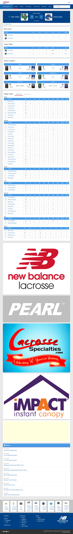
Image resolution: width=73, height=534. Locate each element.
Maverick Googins (12, 199)
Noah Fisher (10, 117)
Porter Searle (11, 136)
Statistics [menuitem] (24, 521)
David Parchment (12, 159)
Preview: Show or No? (9, 485)
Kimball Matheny (11, 161)
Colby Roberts (11, 131)
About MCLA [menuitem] (41, 521)
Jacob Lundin (11, 127)
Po (39, 99)
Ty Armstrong (11, 129)
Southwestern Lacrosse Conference (52, 508)
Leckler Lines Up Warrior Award (11, 494)
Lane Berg (10, 163)
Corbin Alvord (11, 150)
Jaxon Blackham (11, 187)
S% (66, 47)
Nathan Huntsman (12, 124)
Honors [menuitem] (23, 524)
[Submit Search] (54, 6)
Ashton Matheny (11, 152)
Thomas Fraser (11, 232)
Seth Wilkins (10, 206)
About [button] (50, 6)
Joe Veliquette (11, 197)
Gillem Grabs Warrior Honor (10, 475)
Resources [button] (44, 6)
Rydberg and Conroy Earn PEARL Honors (14, 465)
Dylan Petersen (11, 235)
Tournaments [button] (37, 6)
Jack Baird (10, 208)
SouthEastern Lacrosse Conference (44, 508)
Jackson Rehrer (11, 105)
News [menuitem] (39, 517)
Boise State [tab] (27, 94)
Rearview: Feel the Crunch (10, 480)
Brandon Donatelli (12, 112)
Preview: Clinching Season (10, 450)
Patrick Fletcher (11, 204)
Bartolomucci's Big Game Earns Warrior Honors (15, 470)
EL (25, 99)
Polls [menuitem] (6, 522)
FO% (53, 47)
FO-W (62, 99)
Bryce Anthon (11, 156)
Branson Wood (11, 103)
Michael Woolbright (12, 223)
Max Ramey (10, 213)
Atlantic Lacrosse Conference (7, 508)
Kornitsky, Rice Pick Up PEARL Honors (13, 490)
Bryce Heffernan (11, 185)
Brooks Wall (10, 115)
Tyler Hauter (11, 154)
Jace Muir (10, 134)
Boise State (8, 24)
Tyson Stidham (11, 220)
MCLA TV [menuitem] (24, 522)
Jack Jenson (11, 138)
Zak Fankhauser (11, 110)
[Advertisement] (36, 431)
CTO (58, 99)
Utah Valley (10, 35)
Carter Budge (11, 143)
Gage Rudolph (11, 145)
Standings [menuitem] (7, 520)
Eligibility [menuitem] (24, 519)
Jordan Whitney (11, 189)
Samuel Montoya (12, 211)
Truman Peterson (12, 173)
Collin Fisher (10, 147)
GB (46, 47)
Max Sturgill (10, 230)
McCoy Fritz (10, 202)
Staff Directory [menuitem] (41, 519)
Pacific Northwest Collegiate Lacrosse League (29, 508)
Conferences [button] (28, 6)
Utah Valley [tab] (19, 94)
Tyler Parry (10, 237)
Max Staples (11, 178)
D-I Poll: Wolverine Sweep (10, 455)
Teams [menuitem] (23, 517)
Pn (53, 99)
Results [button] (21, 6)
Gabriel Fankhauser (12, 171)
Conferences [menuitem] (7, 525)
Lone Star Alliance (21, 508)
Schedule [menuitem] (16, 6)
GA (39, 47)
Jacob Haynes (11, 175)
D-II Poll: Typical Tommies (10, 460)
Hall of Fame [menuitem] (25, 526)
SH (44, 99)
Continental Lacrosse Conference (14, 508)
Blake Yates (10, 101)
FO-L (67, 99)
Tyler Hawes (11, 108)
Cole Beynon (11, 140)
